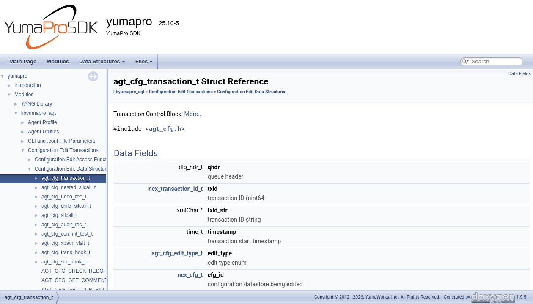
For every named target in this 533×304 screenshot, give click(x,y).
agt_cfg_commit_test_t (67, 234)
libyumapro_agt (38, 113)
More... (193, 114)
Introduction (27, 85)
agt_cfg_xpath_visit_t (65, 243)
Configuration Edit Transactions (63, 150)
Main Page (22, 61)
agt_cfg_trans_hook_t (65, 252)
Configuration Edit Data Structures (73, 169)
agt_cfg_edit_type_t (177, 253)
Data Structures (102, 61)
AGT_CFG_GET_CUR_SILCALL (78, 290)
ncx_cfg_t (190, 274)
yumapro (17, 76)
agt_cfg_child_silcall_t (66, 206)
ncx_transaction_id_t (175, 188)
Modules (58, 61)
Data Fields (519, 73)
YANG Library (36, 104)
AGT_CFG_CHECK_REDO (72, 271)
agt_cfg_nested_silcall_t (68, 187)
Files (144, 61)
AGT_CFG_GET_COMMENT (74, 280)
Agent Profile (42, 122)
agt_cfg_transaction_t (65, 178)
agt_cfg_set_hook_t (63, 262)
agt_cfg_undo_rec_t (63, 197)
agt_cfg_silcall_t (59, 215)
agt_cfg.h (165, 129)
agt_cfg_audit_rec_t (63, 225)
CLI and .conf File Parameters (61, 141)
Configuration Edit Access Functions (75, 160)
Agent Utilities (43, 132)
